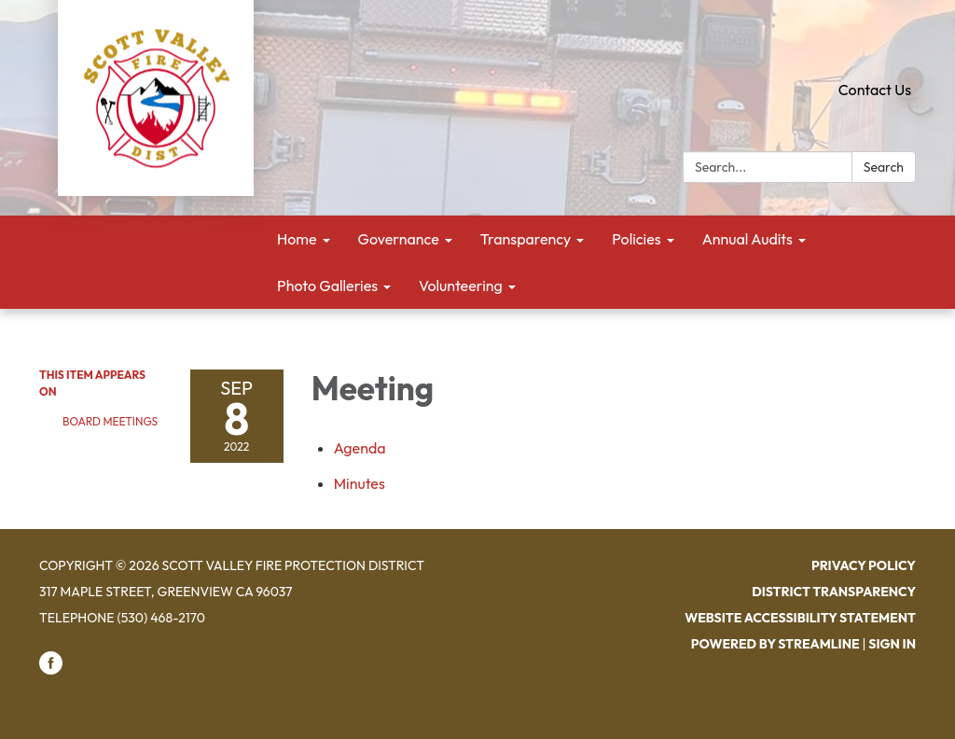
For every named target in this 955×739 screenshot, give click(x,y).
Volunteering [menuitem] (461, 285)
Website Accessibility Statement (800, 617)
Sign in (892, 643)
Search (884, 167)
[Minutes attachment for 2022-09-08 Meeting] (359, 483)
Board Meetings (110, 421)
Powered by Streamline (775, 643)
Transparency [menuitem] (526, 239)
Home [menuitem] (297, 239)
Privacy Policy (863, 565)
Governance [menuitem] (398, 239)
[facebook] (50, 670)
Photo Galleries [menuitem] (327, 285)
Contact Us (874, 89)
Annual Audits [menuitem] (747, 239)
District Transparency (834, 591)
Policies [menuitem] (636, 239)
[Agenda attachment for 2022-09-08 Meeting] (360, 448)
